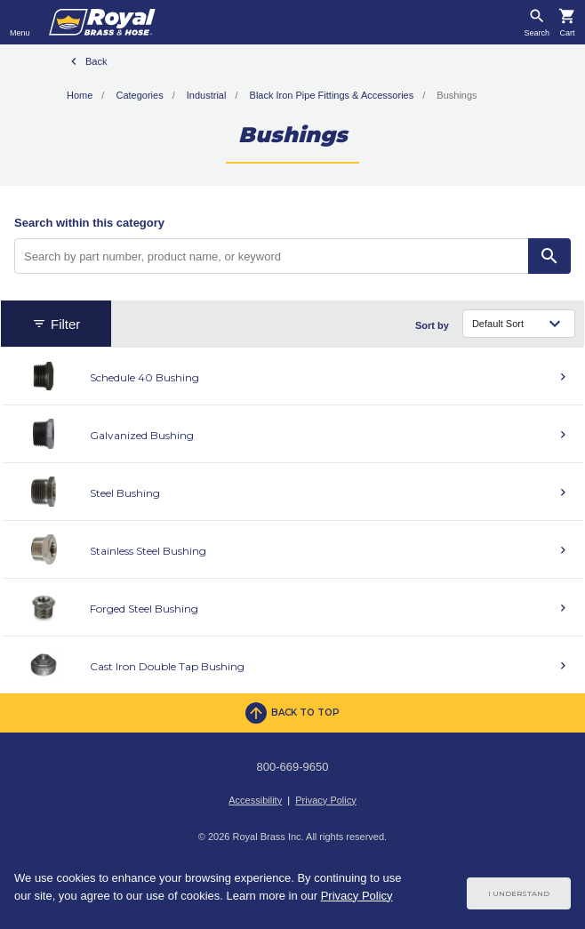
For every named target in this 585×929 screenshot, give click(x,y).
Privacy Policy (325, 800)
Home (79, 95)
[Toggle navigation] (20, 22)
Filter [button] (56, 324)
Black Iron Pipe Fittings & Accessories (332, 95)
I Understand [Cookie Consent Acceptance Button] (518, 893)
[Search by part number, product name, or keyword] (271, 256)
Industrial (207, 95)
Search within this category (89, 222)
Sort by (432, 325)
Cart (566, 33)
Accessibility (255, 800)
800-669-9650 (293, 766)
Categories (139, 95)
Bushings (457, 95)
